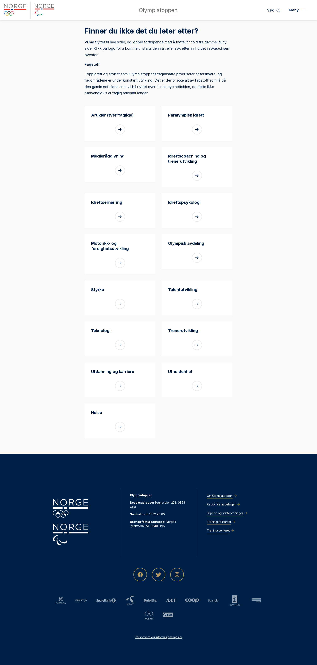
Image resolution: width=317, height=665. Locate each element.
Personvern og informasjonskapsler (158, 637)
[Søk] (275, 10)
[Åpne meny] (298, 10)
